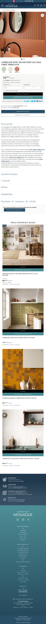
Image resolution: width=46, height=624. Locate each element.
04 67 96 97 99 (29, 1)
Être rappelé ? (23, 595)
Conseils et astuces (23, 580)
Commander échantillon (23, 270)
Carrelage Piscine (23, 552)
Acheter (23, 267)
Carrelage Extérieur (23, 550)
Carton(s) (26, 85)
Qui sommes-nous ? (23, 572)
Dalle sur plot (23, 554)
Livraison (23, 570)
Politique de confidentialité (23, 619)
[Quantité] (33, 87)
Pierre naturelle (23, 534)
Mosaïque (23, 532)
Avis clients (23, 581)
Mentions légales (23, 616)
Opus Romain (23, 556)
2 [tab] (23, 59)
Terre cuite (23, 538)
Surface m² (6, 85)
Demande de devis (23, 111)
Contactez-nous (23, 578)
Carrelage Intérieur (23, 548)
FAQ (23, 576)
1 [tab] (21, 59)
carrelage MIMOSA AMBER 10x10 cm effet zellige (19, 398)
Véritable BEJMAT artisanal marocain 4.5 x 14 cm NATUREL (19, 274)
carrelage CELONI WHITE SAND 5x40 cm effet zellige (20, 459)
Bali (23, 560)
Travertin (23, 558)
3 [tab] (24, 59)
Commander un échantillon (23, 97)
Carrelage (23, 530)
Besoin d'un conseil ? (23, 115)
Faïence (23, 540)
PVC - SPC (23, 536)
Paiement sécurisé (23, 574)
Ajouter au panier (23, 94)
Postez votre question (14, 210)
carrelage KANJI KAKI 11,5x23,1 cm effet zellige (18, 338)
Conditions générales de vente (23, 618)
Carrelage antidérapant (23, 562)
